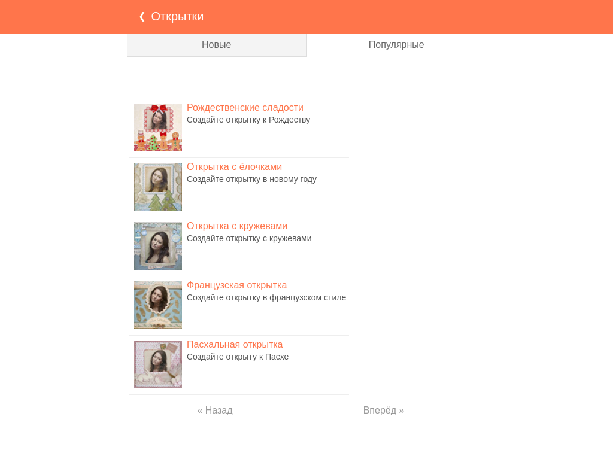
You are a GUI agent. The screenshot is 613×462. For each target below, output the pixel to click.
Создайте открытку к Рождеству (248, 119)
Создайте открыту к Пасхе (238, 356)
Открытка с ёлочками (234, 167)
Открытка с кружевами (237, 226)
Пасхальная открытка (235, 344)
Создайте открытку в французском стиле (266, 297)
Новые (216, 44)
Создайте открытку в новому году (252, 179)
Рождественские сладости (245, 107)
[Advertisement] (306, 78)
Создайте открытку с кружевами (249, 238)
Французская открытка (237, 285)
